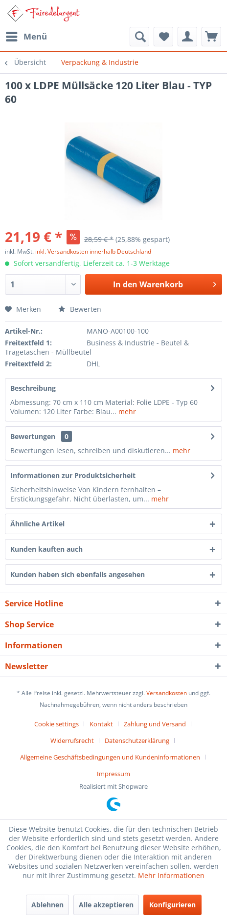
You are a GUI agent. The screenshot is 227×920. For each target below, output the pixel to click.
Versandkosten (166, 693)
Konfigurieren (172, 904)
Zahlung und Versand (155, 724)
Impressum (113, 773)
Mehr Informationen (171, 875)
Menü (26, 35)
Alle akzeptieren (106, 904)
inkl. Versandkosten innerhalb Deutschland (93, 251)
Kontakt (101, 724)
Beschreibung (33, 388)
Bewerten (79, 309)
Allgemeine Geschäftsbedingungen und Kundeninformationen (110, 757)
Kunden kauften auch (46, 549)
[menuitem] (26, 36)
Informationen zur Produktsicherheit (73, 475)
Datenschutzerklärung (137, 740)
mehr (126, 411)
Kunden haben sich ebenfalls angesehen (77, 574)
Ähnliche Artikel (37, 523)
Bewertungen (32, 436)
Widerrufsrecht (72, 740)
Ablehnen (47, 904)
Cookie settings (56, 724)
